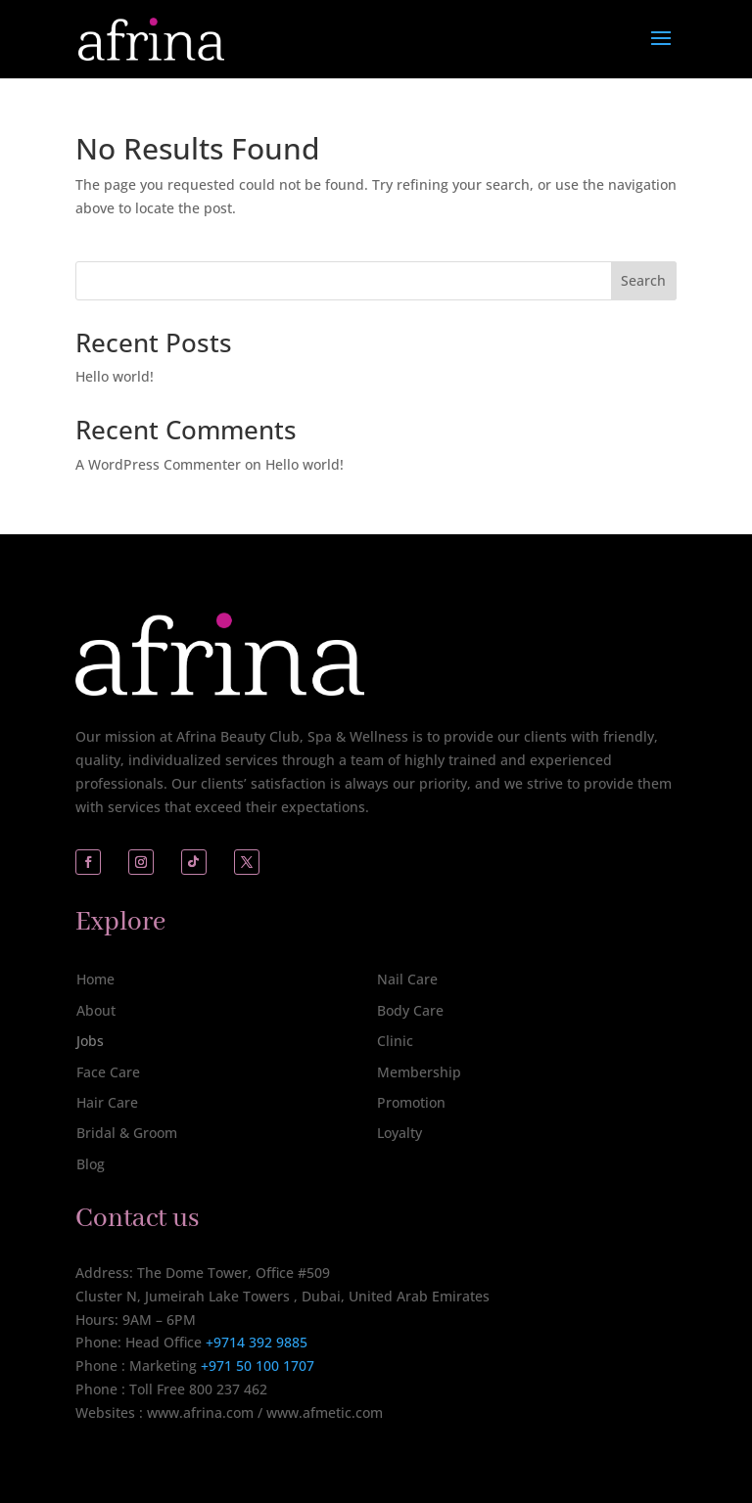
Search (643, 280)
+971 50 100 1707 (255, 1365)
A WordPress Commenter (158, 464)
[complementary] (610, 1395)
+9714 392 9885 (256, 1342)
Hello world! (114, 376)
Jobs (90, 1040)
